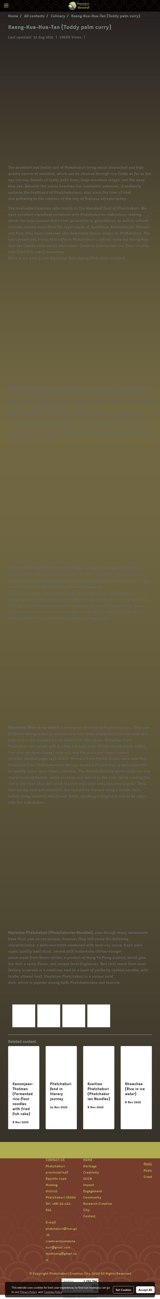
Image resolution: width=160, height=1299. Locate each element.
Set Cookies (123, 1290)
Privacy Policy (28, 1292)
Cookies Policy (53, 1292)
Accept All (145, 1290)
